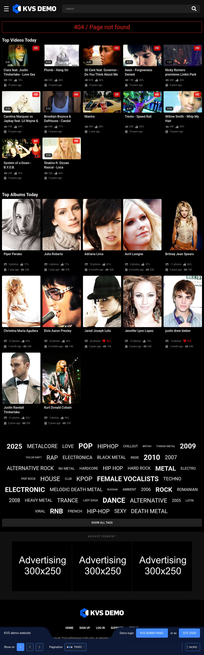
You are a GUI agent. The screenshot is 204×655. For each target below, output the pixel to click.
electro (188, 468)
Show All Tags (102, 522)
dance (114, 500)
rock (164, 489)
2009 (188, 446)
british (147, 446)
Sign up (84, 627)
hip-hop (98, 511)
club (68, 478)
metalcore (42, 446)
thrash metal (165, 446)
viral (40, 511)
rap (52, 457)
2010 (152, 457)
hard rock (139, 468)
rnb (56, 511)
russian (112, 489)
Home (70, 627)
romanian (187, 489)
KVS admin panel (152, 633)
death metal (149, 511)
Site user (189, 633)
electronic (25, 490)
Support (117, 627)
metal (165, 468)
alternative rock (30, 468)
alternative (148, 500)
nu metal (67, 468)
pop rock (28, 479)
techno (172, 479)
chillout (130, 446)
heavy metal (38, 500)
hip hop (113, 468)
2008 (14, 500)
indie (134, 457)
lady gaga (90, 500)
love (68, 446)
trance (67, 500)
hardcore (88, 468)
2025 (14, 446)
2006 (146, 489)
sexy (120, 511)
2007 (171, 457)
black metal (111, 457)
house (50, 479)
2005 (176, 500)
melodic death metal (76, 489)
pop (85, 446)
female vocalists (128, 479)
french (75, 511)
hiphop (108, 446)
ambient (129, 489)
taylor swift (34, 457)
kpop (84, 479)
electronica (77, 457)
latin (189, 500)
